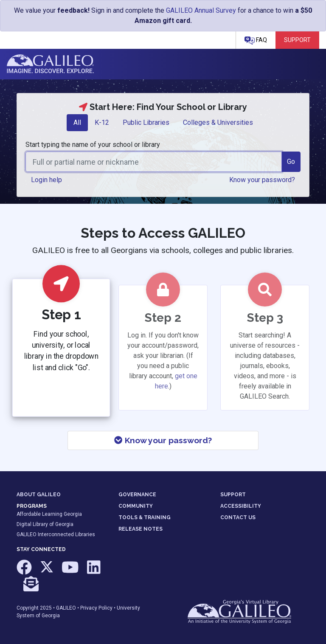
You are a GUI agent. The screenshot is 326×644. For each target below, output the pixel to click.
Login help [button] (46, 180)
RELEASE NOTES (140, 529)
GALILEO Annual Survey (201, 10)
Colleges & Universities (218, 122)
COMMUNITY (135, 506)
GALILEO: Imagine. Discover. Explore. (50, 64)
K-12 (102, 122)
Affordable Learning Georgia (49, 514)
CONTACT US (238, 517)
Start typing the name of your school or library (92, 145)
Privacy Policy (96, 608)
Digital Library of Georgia (45, 524)
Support (297, 40)
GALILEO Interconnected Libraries (56, 534)
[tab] (77, 122)
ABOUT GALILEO (39, 495)
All (77, 122)
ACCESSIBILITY (240, 506)
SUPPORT (233, 495)
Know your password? (162, 440)
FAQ (255, 41)
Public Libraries (146, 122)
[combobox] (153, 162)
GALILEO (66, 608)
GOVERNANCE (137, 495)
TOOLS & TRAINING (144, 517)
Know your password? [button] (262, 180)
